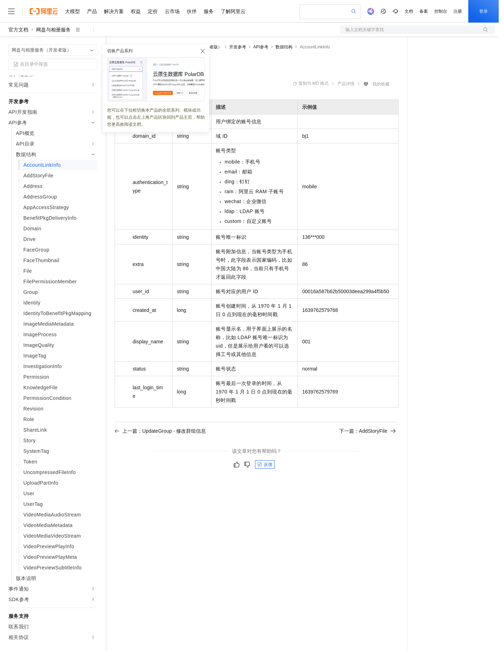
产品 (92, 11)
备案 (423, 11)
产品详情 (345, 83)
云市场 (172, 11)
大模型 (72, 11)
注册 (457, 11)
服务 (209, 11)
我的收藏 (380, 84)
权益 (136, 11)
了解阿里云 (233, 11)
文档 (409, 11)
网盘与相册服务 (53, 29)
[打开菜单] (11, 11)
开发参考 (237, 47)
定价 (153, 11)
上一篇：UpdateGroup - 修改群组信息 (160, 431)
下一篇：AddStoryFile (367, 431)
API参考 (260, 47)
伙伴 (192, 11)
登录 (483, 11)
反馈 (264, 464)
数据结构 (284, 47)
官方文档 (18, 29)
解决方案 (114, 11)
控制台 (440, 11)
